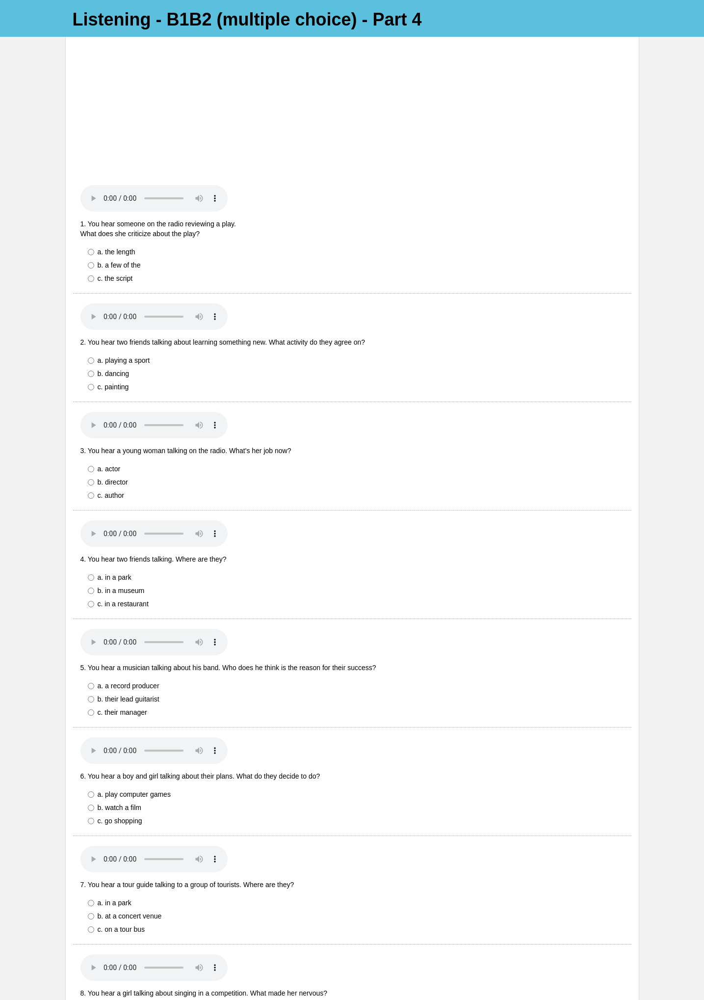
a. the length (111, 126)
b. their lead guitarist (123, 573)
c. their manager (117, 586)
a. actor (104, 343)
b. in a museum (116, 464)
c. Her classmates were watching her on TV (159, 912)
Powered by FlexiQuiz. (351, 988)
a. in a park (109, 451)
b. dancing (109, 247)
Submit (90, 960)
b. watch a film (114, 681)
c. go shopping (115, 695)
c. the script (110, 152)
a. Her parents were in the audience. (148, 885)
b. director (108, 356)
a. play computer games (129, 668)
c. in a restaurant (118, 478)
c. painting (108, 261)
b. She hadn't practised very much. (145, 898)
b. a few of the (114, 139)
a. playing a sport (119, 234)
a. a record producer (123, 560)
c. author (106, 369)
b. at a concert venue (126, 790)
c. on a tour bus (116, 803)
